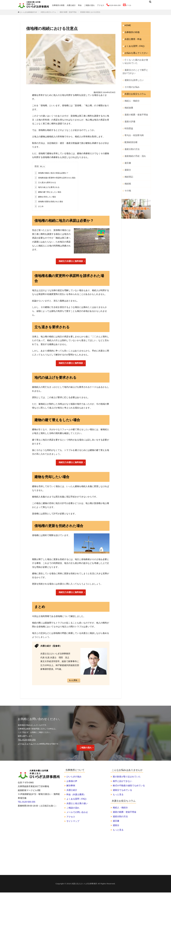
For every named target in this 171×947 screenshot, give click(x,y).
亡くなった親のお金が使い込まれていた (136, 58)
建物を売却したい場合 (45, 196)
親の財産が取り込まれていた (127, 775)
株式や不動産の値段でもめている (129, 784)
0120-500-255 (114, 5)
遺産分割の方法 (131, 140)
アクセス (100, 5)
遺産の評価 (129, 114)
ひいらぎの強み (73, 775)
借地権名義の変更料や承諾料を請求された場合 (55, 177)
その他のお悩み (131, 82)
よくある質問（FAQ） (133, 44)
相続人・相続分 (131, 95)
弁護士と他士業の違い (77, 802)
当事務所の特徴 (58, 5)
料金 (80, 5)
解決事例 (70, 784)
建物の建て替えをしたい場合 (48, 191)
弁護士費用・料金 (132, 38)
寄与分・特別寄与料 (133, 127)
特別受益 (128, 121)
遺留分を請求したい (133, 76)
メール (127, 5)
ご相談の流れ (89, 5)
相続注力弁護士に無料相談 (70, 261)
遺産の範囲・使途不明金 (68, 12)
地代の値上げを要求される (47, 187)
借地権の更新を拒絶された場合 (49, 201)
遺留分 (127, 160)
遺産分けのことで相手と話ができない (136, 68)
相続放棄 (128, 102)
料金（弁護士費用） (76, 793)
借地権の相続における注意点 (90, 12)
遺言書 (127, 153)
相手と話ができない (122, 779)
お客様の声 (71, 779)
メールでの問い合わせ (77, 810)
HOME (127, 25)
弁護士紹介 (71, 5)
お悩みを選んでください (134, 51)
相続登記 (128, 166)
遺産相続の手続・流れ (133, 147)
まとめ (39, 206)
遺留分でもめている (122, 788)
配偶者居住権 (130, 134)
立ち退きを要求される (45, 182)
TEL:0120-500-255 (26, 800)
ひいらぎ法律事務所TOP (28, 12)
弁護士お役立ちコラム (48, 12)
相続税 (127, 172)
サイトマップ (72, 819)
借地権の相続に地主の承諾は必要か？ (51, 172)
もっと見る (73, 679)
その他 (127, 179)
